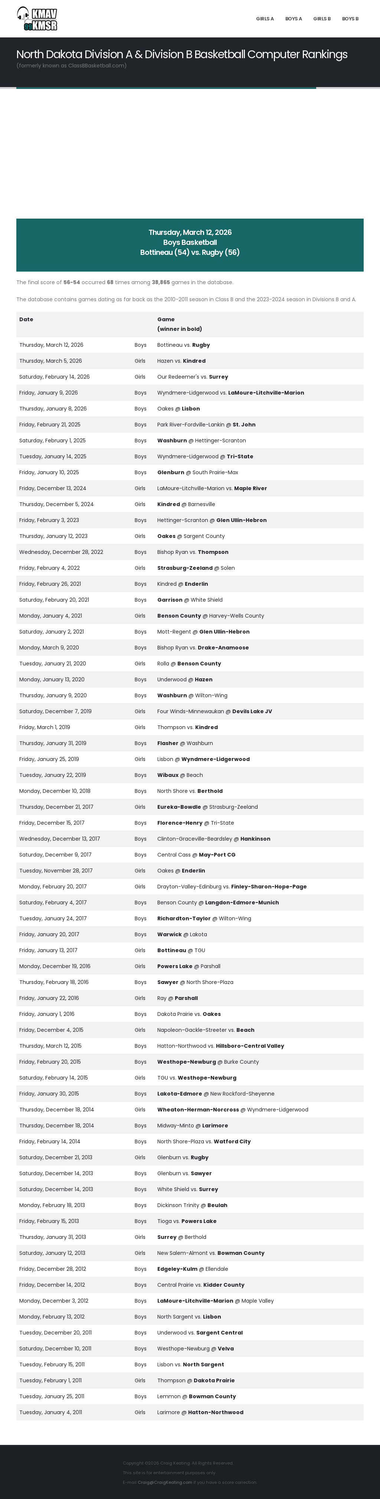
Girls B (322, 18)
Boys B (350, 18)
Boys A (293, 18)
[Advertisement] (190, 154)
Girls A (265, 18)
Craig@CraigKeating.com (165, 1482)
